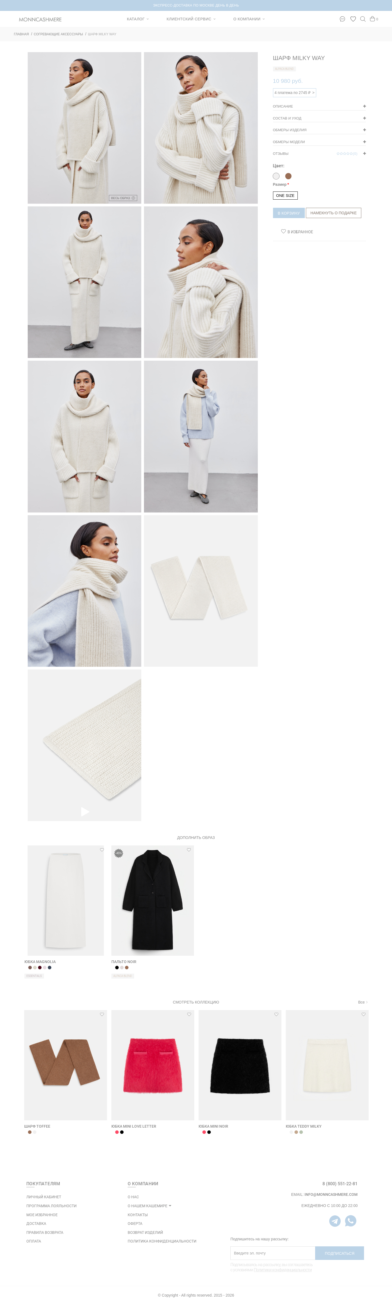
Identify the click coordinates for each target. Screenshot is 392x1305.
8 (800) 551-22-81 (339, 1183)
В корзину (289, 213)
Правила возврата (44, 1232)
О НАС (133, 1197)
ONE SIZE (285, 195)
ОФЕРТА (135, 1223)
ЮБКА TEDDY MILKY (304, 1126)
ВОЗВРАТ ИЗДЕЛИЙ (145, 1232)
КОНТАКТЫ (138, 1215)
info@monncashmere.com (331, 1194)
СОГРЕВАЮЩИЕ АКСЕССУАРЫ (58, 34)
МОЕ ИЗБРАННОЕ (42, 1215)
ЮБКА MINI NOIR (213, 1126)
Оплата (33, 1241)
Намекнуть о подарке (334, 213)
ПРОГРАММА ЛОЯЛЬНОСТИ (51, 1206)
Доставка (36, 1223)
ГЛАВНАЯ (21, 34)
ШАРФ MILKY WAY (102, 34)
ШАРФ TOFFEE (37, 1126)
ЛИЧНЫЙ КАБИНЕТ (43, 1197)
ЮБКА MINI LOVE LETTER (133, 1126)
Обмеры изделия (290, 130)
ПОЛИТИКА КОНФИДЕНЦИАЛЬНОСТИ (162, 1241)
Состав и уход (287, 118)
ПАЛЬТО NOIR (123, 962)
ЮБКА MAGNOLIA (40, 962)
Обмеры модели (289, 142)
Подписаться (340, 1253)
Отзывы (315, 153)
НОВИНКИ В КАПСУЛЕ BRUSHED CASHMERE (196, 5)
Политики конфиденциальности (283, 1269)
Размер (280, 184)
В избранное (300, 232)
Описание (283, 106)
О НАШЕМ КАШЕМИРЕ (147, 1206)
